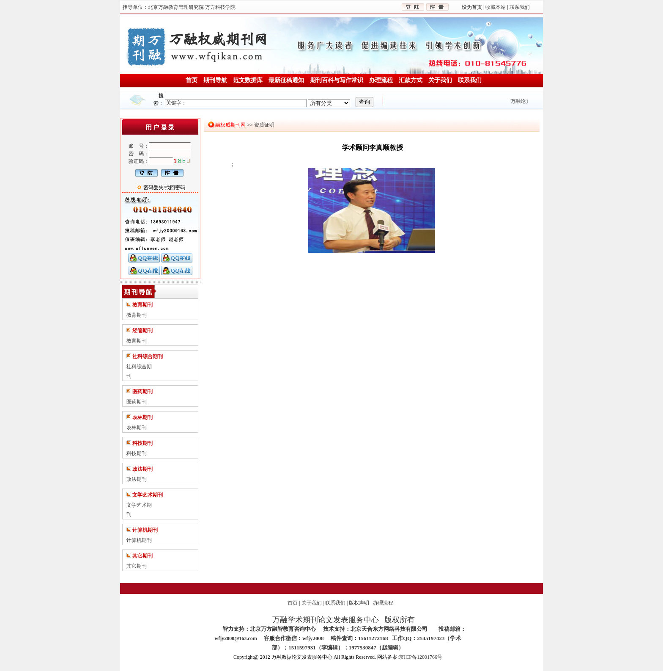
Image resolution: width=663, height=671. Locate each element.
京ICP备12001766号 (420, 657)
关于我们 (311, 603)
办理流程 (383, 603)
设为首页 (472, 7)
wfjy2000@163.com (236, 638)
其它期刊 (136, 566)
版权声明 (359, 603)
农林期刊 (136, 428)
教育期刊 (136, 315)
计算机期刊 (139, 540)
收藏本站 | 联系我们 (506, 7)
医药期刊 (136, 402)
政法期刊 (136, 479)
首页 (293, 603)
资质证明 (263, 125)
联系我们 (335, 603)
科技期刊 (136, 453)
